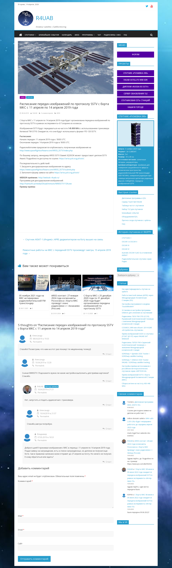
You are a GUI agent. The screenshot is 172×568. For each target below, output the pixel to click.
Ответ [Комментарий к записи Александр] (109, 354)
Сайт (20, 543)
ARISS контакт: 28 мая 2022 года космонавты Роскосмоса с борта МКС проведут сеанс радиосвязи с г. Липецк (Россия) (140, 447)
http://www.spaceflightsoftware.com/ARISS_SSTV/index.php (46, 150)
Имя (20, 516)
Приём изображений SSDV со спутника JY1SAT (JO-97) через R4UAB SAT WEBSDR (137, 336)
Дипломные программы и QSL (134, 198)
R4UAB (44, 18)
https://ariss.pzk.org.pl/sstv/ (71, 158)
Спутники (29, 35)
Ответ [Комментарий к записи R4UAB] (109, 405)
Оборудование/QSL (130, 216)
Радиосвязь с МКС (112, 35)
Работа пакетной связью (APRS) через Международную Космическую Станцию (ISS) (137, 297)
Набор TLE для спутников (132, 209)
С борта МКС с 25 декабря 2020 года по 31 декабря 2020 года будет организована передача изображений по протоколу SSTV (97, 302)
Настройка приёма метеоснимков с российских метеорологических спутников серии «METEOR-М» (136, 368)
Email (21, 529)
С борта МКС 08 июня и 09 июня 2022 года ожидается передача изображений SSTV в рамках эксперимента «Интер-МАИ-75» (140, 475)
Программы (87, 35)
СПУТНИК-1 (126, 238)
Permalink (36, 341)
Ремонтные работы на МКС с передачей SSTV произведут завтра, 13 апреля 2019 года (67, 251)
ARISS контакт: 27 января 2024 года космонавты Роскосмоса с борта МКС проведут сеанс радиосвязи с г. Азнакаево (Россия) (65, 302)
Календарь (67, 35)
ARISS (77, 35)
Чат (99, 35)
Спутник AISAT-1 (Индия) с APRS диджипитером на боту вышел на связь (63, 239)
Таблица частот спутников (133, 205)
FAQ (125, 35)
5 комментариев (46, 113)
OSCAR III (125, 245)
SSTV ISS (30, 97)
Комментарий (25, 481)
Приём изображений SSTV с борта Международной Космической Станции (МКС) (138, 377)
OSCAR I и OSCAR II (129, 242)
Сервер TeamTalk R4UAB (132, 202)
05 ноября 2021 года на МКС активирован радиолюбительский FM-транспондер (32, 299)
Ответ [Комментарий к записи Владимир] (109, 461)
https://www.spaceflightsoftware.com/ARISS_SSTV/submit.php (47, 169)
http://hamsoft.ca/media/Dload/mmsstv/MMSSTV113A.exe (46, 183)
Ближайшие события (49, 35)
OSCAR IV (125, 249)
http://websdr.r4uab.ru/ (48, 177)
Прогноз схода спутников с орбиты (136, 220)
